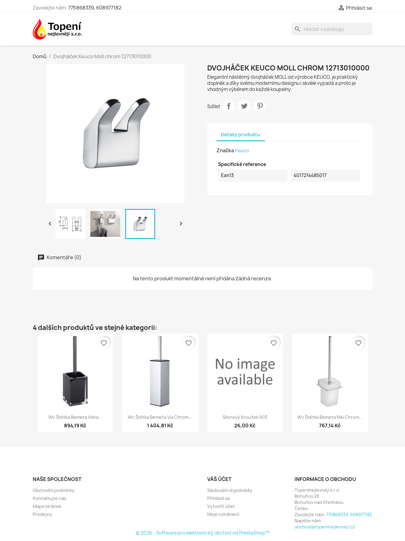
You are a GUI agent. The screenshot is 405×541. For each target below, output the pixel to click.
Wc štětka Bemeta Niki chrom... (330, 417)
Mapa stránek (47, 506)
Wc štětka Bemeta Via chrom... (160, 417)
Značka (225, 150)
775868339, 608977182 (95, 7)
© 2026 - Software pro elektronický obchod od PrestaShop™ (202, 533)
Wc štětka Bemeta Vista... (75, 417)
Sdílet (229, 106)
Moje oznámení (223, 514)
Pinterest (260, 106)
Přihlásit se (218, 498)
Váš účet (219, 479)
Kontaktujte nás (49, 498)
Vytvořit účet (221, 506)
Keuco (242, 150)
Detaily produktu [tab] (240, 134)
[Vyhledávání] (331, 29)
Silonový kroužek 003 (245, 417)
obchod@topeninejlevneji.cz (324, 527)
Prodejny (42, 514)
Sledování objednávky (230, 490)
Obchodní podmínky (53, 490)
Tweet (244, 106)
